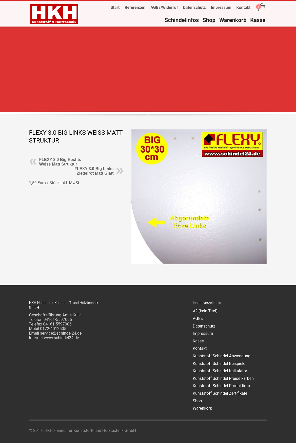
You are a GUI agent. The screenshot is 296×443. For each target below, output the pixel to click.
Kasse (198, 341)
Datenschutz (194, 7)
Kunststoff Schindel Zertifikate (220, 393)
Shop (197, 401)
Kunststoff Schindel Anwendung (221, 356)
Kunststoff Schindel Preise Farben (223, 378)
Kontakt (243, 7)
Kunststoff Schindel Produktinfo (221, 385)
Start (115, 7)
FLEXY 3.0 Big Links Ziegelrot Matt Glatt (93, 171)
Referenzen (135, 7)
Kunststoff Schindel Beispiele (219, 363)
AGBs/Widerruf (164, 7)
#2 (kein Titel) (205, 311)
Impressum (221, 7)
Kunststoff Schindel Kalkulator (220, 370)
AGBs (198, 318)
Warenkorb (202, 408)
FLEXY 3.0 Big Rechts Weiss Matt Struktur (60, 161)
